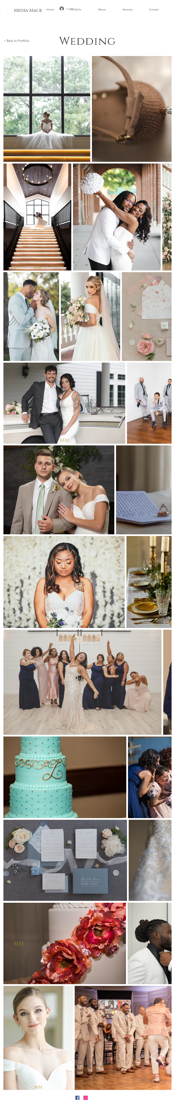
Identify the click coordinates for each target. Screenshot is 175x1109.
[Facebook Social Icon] (77, 1098)
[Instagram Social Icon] (86, 1098)
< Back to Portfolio (16, 41)
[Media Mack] (28, 10)
